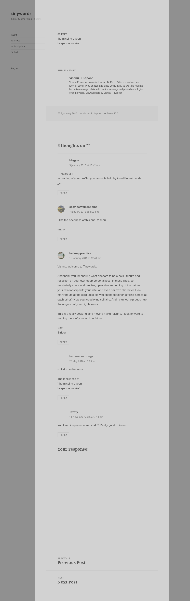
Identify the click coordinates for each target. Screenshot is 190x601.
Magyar (74, 160)
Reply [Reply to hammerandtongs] (63, 397)
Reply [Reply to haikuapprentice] (63, 342)
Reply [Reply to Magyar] (63, 192)
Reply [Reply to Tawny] (63, 434)
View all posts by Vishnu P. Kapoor (104, 92)
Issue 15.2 (112, 113)
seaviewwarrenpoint (83, 207)
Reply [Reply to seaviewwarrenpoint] (63, 239)
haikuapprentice (80, 253)
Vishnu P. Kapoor (92, 113)
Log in (14, 68)
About (14, 34)
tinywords (21, 13)
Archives (15, 40)
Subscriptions (18, 46)
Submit (15, 52)
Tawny (73, 412)
